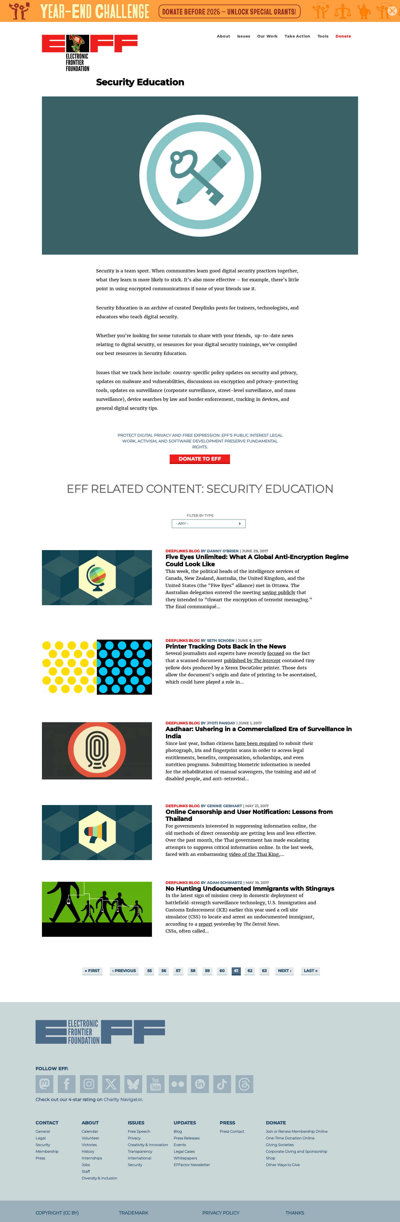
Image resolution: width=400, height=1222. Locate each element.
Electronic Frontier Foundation (90, 53)
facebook (67, 1084)
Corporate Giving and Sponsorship (296, 1151)
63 (264, 970)
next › (284, 970)
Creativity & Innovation (148, 1145)
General (43, 1131)
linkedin (200, 1084)
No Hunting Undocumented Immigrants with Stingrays (250, 888)
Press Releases (186, 1138)
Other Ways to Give (283, 1165)
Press (40, 1158)
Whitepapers (185, 1158)
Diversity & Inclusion (99, 1178)
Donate (343, 36)
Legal (41, 1138)
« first (92, 970)
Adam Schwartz (224, 883)
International (139, 1158)
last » (311, 970)
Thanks (295, 1213)
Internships (92, 1158)
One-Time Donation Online (290, 1138)
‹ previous (124, 970)
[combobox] (209, 523)
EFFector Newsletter (192, 1165)
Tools (323, 36)
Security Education (270, 489)
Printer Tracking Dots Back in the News (226, 646)
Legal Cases (184, 1151)
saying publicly (278, 592)
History (88, 1151)
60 (222, 970)
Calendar (90, 1131)
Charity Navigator (123, 1099)
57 (178, 970)
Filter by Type (200, 516)
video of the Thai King (254, 854)
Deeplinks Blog (183, 551)
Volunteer (90, 1138)
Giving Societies (280, 1145)
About (223, 36)
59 (207, 970)
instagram (89, 1084)
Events (180, 1145)
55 (149, 970)
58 (193, 970)
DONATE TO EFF (200, 459)
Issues (243, 36)
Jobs (86, 1165)
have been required (256, 743)
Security (43, 1145)
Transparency (140, 1151)
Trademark (133, 1213)
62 (250, 970)
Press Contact (232, 1131)
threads (244, 1084)
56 (163, 970)
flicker (178, 1084)
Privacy (134, 1138)
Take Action (297, 36)
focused (275, 653)
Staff (86, 1171)
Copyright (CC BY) (57, 1213)
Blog (178, 1131)
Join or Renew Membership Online (297, 1131)
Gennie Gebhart (224, 806)
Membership (47, 1151)
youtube (155, 1084)
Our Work (267, 36)
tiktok (222, 1084)
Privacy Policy (220, 1213)
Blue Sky (133, 1084)
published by (252, 660)
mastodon (44, 1084)
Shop (270, 1158)
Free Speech (139, 1131)
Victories (89, 1145)
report (205, 924)
